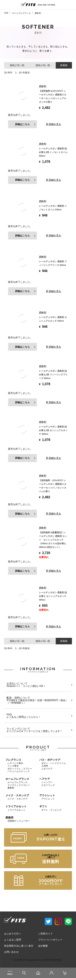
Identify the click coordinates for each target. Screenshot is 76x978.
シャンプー (46, 782)
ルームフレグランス (17, 782)
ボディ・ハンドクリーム (53, 763)
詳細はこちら (22, 124)
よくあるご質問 (12, 939)
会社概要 (43, 945)
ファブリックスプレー (18, 785)
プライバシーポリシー (50, 939)
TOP (6, 13)
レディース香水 (15, 763)
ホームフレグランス (21, 13)
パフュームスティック (18, 771)
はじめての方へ (12, 933)
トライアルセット (16, 810)
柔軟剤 (10, 788)
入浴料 (44, 766)
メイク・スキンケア (17, 799)
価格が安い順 (17, 65)
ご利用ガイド (45, 933)
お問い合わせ (11, 952)
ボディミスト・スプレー (19, 768)
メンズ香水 (13, 766)
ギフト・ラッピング (51, 810)
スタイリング (48, 785)
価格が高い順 (42, 65)
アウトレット (48, 799)
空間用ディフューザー (18, 821)
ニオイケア (46, 768)
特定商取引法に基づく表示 (18, 945)
